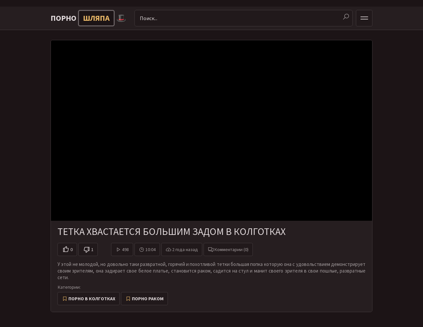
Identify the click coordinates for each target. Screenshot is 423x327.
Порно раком (148, 299)
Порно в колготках (91, 299)
